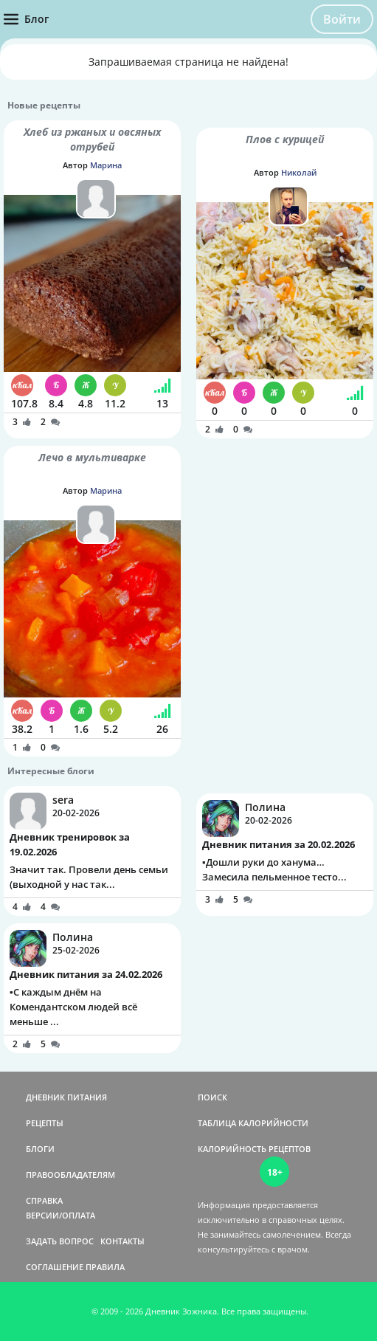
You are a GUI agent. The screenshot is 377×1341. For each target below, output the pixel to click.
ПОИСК (212, 1097)
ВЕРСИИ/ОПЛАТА (60, 1215)
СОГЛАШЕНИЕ (54, 1266)
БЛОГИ (40, 1148)
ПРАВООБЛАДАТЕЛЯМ (70, 1174)
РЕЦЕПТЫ (44, 1122)
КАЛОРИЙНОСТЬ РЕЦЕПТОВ (254, 1148)
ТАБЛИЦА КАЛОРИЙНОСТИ (253, 1122)
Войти (342, 19)
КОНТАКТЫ (122, 1241)
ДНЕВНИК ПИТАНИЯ (66, 1097)
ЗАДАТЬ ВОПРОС (60, 1241)
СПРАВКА (44, 1200)
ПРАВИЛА (105, 1266)
